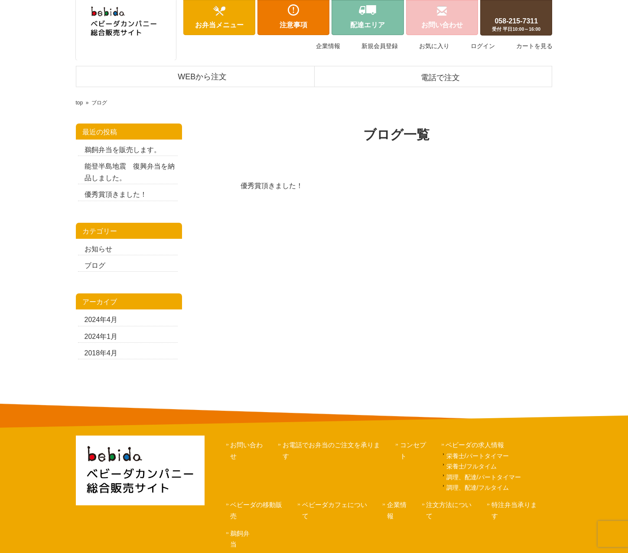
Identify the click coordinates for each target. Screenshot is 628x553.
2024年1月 (101, 336)
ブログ (95, 265)
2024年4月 (101, 319)
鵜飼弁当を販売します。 (123, 149)
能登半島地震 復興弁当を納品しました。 (130, 172)
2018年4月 (101, 353)
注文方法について (453, 504)
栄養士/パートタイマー (478, 455)
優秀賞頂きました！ (116, 194)
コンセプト (416, 445)
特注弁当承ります (518, 504)
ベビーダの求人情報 (475, 445)
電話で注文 (440, 77)
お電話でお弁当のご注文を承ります (335, 445)
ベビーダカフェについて (338, 504)
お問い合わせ (250, 445)
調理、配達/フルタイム (478, 487)
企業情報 (328, 45)
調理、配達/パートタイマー (484, 477)
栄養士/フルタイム (472, 466)
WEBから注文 (202, 76)
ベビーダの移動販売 (260, 504)
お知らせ (98, 249)
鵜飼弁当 (244, 522)
